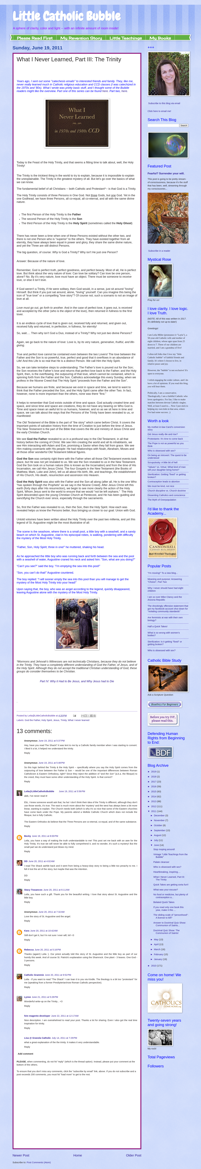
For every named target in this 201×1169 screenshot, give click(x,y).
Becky (27, 836)
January (158, 959)
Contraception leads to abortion (164, 481)
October (158, 825)
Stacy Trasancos (33, 890)
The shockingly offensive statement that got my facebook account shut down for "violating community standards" (168, 609)
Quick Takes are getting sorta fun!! (170, 884)
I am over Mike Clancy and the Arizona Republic (165, 598)
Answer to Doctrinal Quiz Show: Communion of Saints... (169, 924)
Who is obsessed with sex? (162, 450)
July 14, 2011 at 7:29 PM (64, 1038)
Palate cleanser (161, 862)
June (157, 845)
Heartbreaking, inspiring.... (166, 872)
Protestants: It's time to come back (165, 439)
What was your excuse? (165, 889)
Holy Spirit (46, 720)
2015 (154, 791)
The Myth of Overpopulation (162, 500)
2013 (154, 801)
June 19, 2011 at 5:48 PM (51, 763)
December (159, 815)
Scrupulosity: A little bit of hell (162, 462)
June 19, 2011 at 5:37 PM (51, 740)
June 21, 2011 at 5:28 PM (45, 997)
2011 (154, 811)
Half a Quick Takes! (158, 626)
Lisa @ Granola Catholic (37, 1038)
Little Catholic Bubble (66, 16)
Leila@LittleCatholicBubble (39, 791)
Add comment (25, 1054)
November (159, 820)
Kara (26, 930)
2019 (154, 771)
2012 (154, 806)
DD (25, 861)
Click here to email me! (159, 111)
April (156, 944)
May (156, 939)
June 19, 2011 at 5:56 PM (72, 791)
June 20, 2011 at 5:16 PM (48, 949)
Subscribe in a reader (159, 251)
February (159, 954)
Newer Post (21, 1155)
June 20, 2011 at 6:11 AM (56, 890)
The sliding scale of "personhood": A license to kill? (170, 916)
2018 (154, 776)
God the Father (32, 720)
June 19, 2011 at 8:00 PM (45, 836)
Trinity (64, 720)
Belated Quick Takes (163, 902)
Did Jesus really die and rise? (163, 434)
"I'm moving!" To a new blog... (163, 573)
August (158, 835)
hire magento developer (37, 1016)
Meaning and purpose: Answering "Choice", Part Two (165, 580)
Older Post (133, 1155)
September (160, 830)
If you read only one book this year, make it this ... (168, 908)
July (156, 840)
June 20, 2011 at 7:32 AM (51, 912)
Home (77, 1155)
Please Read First (35, 38)
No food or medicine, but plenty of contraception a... (170, 896)
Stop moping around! (164, 849)
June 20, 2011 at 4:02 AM (41, 861)
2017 (154, 781)
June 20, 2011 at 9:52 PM (58, 975)
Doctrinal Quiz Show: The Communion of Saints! (166, 931)
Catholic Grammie (34, 975)
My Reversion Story (81, 38)
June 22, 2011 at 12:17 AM (65, 1016)
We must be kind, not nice (161, 486)
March (157, 949)
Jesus (56, 720)
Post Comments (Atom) (39, 1162)
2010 (154, 965)
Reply (27, 753)
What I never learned (78, 720)
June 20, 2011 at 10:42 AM (44, 930)
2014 (154, 796)
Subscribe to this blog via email (164, 103)
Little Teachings (126, 38)
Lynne (27, 997)
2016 (154, 786)
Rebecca (29, 949)
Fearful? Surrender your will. (166, 173)
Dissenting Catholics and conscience (166, 495)
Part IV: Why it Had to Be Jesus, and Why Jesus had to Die (77, 681)
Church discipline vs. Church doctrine (167, 490)
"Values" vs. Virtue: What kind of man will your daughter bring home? (167, 468)
